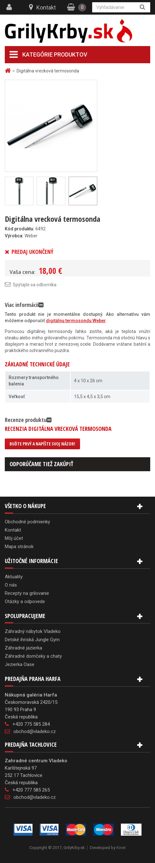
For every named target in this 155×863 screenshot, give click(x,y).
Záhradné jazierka (23, 648)
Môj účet (14, 538)
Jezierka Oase (19, 664)
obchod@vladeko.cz (34, 731)
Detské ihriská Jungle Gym (32, 639)
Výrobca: (14, 235)
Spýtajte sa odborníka (34, 284)
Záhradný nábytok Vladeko (33, 631)
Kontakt (46, 7)
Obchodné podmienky (27, 522)
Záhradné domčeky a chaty (33, 656)
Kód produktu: (19, 228)
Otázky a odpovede (25, 601)
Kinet (121, 847)
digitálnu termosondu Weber (76, 320)
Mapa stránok (19, 546)
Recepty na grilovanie (27, 593)
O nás (11, 585)
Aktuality (14, 577)
